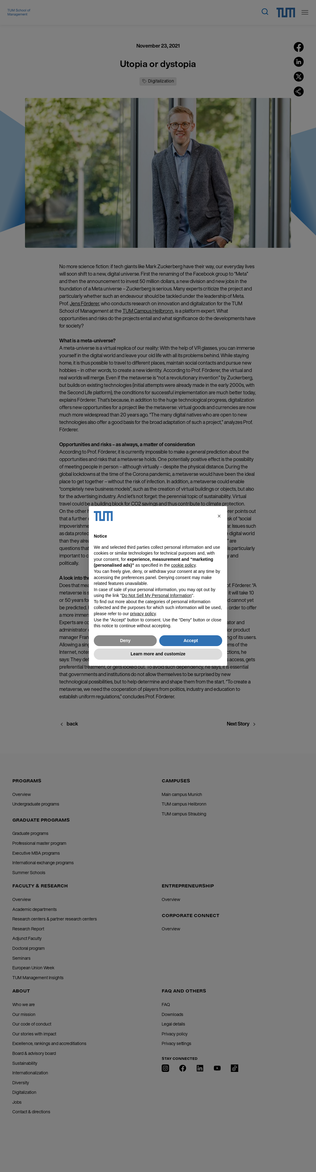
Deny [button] (125, 640)
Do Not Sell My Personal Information (157, 595)
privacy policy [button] (143, 613)
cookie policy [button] (183, 565)
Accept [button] (191, 640)
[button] (219, 516)
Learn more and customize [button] (158, 653)
